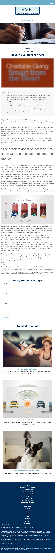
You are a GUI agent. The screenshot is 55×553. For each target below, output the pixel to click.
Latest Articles (27, 519)
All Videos (27, 521)
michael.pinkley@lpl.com (27, 502)
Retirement (27, 508)
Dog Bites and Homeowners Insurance (27, 471)
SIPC (42, 545)
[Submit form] (7, 318)
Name (5, 283)
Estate (27, 511)
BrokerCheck (30, 527)
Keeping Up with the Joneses (27, 420)
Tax (27, 514)
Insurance (27, 513)
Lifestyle (27, 518)
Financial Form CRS (7, 524)
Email (5, 293)
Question (5, 303)
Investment (27, 509)
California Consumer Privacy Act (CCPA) (43, 539)
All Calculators (27, 523)
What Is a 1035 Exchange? (27, 369)
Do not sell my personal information (38, 540)
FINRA (39, 545)
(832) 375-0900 (27, 20)
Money (27, 516)
